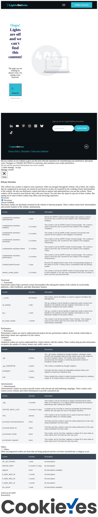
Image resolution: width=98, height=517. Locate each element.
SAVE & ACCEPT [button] (8, 493)
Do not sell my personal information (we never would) (22, 165)
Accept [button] (18, 167)
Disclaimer (25, 151)
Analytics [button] (4, 337)
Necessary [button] (5, 198)
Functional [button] (5, 280)
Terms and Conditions (39, 151)
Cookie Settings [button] (8, 167)
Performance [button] (6, 328)
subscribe (82, 128)
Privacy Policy (14, 151)
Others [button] (3, 447)
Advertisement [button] (6, 384)
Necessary (8, 200)
